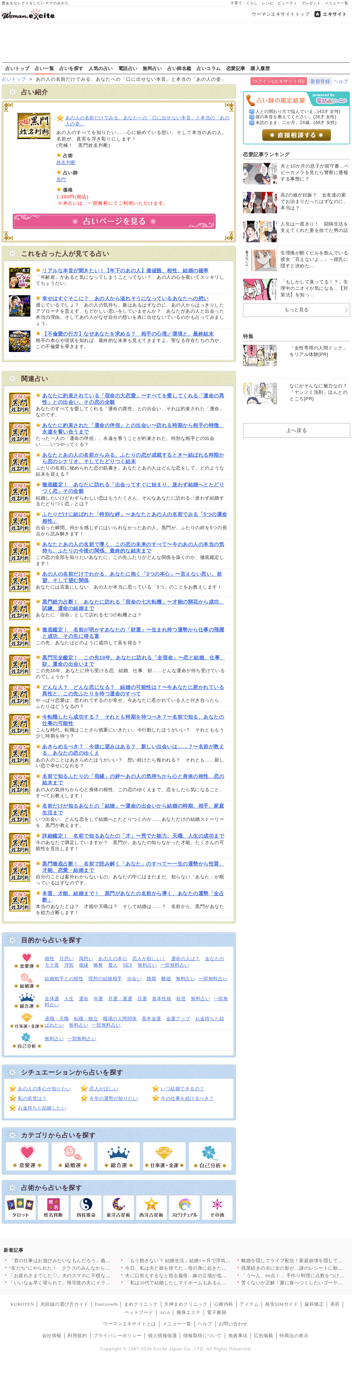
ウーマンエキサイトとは (129, 1323)
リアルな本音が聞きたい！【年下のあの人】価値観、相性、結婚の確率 (125, 270)
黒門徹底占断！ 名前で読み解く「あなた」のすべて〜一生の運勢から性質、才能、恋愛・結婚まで (133, 867)
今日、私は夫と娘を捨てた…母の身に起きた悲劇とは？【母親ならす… (202, 1268)
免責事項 (238, 1335)
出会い (134, 978)
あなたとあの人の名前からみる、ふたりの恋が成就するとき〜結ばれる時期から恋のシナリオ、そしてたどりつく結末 (133, 458)
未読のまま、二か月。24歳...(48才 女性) (296, 122)
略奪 (98, 965)
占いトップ (17, 68)
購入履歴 (260, 68)
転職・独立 (86, 1018)
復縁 (84, 965)
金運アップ (178, 1018)
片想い (66, 958)
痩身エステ (189, 1312)
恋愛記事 (236, 68)
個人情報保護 (162, 1335)
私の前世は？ (32, 1098)
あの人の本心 (112, 958)
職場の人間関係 (120, 1018)
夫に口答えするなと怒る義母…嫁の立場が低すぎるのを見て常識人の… (202, 1275)
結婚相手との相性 (64, 978)
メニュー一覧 (336, 3)
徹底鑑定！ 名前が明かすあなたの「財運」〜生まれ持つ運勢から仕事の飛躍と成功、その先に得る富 (133, 633)
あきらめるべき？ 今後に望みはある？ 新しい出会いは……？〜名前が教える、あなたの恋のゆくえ (133, 750)
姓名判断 (66, 162)
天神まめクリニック (186, 1304)
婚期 (151, 978)
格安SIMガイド (281, 1304)
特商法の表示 (293, 1335)
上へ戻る (296, 430)
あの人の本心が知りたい (44, 1088)
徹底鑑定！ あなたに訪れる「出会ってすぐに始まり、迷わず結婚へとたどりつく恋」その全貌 (133, 488)
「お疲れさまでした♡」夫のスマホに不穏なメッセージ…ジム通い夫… (86, 1275)
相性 (49, 958)
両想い (86, 958)
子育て (236, 3)
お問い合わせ (233, 1323)
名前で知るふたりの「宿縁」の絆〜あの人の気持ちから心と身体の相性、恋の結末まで (133, 779)
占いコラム (209, 68)
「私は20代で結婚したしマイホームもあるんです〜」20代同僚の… (198, 1282)
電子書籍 (216, 1312)
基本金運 (151, 1018)
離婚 (166, 978)
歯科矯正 (314, 1304)
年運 (98, 998)
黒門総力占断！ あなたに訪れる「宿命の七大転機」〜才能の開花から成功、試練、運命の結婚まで (133, 605)
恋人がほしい (103, 1088)
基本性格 (161, 998)
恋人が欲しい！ (149, 958)
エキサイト (335, 14)
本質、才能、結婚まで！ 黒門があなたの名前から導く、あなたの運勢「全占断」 (133, 897)
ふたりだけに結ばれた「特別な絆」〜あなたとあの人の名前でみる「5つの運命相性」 (134, 517)
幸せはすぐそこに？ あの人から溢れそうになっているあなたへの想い (125, 298)
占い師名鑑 (179, 68)
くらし (252, 3)
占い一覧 (44, 68)
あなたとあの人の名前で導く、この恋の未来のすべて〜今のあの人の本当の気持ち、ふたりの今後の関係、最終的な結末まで (133, 547)
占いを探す (71, 68)
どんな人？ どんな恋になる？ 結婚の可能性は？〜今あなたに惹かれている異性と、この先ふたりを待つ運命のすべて (133, 690)
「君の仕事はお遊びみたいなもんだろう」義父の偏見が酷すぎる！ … (84, 1260)
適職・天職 (57, 1018)
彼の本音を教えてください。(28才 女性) (296, 116)
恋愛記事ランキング (266, 154)
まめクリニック (141, 1304)
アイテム (249, 1304)
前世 (181, 998)
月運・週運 (120, 998)
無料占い (152, 68)
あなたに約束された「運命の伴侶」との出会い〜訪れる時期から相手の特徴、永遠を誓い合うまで (133, 428)
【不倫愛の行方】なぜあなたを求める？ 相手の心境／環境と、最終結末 (128, 334)
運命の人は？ (185, 958)
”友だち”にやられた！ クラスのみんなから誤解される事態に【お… (83, 1268)
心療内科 (223, 1304)
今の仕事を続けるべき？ (187, 1098)
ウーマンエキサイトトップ (280, 14)
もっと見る (296, 309)
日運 (142, 998)
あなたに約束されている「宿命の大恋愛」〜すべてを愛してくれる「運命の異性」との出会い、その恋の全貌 (133, 399)
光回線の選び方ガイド (64, 1304)
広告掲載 (263, 1335)
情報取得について (202, 1335)
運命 (84, 998)
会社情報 (51, 1335)
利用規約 (77, 1335)
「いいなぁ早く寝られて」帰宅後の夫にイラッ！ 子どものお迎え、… (84, 1282)
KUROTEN (22, 1304)
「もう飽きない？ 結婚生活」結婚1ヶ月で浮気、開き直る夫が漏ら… (199, 1260)
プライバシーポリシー (117, 1335)
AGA (165, 1312)
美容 (335, 1304)
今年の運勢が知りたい (113, 1098)
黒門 (61, 179)
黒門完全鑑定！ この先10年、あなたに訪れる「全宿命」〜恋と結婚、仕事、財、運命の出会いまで (133, 661)
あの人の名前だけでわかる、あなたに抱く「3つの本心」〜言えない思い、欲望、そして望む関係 (132, 577)
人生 (69, 998)
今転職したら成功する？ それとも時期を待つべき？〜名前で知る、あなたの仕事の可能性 (133, 720)
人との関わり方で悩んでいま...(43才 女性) (298, 111)
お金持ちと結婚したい (42, 1108)
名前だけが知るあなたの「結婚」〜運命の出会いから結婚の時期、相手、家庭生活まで (133, 809)
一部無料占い (174, 965)
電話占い (128, 68)
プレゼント (311, 3)
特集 (248, 336)
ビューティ (287, 3)
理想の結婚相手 (105, 978)
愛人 (113, 965)
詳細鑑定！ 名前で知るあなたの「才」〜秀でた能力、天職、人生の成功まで (133, 836)
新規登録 (320, 81)
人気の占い (101, 68)
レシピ (268, 3)
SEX (128, 965)
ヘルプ (341, 81)
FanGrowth (106, 1304)
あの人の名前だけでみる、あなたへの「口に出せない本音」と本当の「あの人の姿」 (147, 120)
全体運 (52, 998)
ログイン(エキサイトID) (278, 81)
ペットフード (138, 1312)
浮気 (69, 965)
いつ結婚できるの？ (182, 1088)
